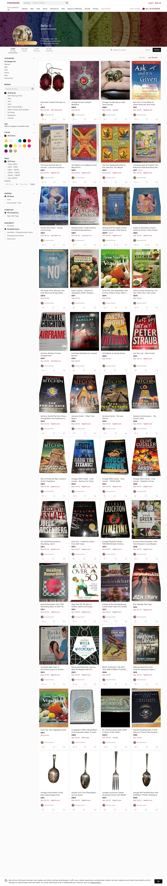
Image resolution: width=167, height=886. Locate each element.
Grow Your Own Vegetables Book (53, 730)
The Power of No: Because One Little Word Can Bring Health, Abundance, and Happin (52, 291)
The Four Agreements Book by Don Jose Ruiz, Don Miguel (114, 166)
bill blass (9, 112)
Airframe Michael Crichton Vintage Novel (51, 354)
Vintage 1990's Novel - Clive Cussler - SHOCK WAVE (113, 480)
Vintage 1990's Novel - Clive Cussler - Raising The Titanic (82, 480)
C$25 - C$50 (11, 167)
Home (45, 9)
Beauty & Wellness (75, 9)
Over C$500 (10, 178)
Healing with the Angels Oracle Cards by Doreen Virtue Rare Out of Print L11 (115, 229)
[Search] (48, 3)
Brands (87, 9)
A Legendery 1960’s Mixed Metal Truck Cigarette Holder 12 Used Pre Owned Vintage (84, 731)
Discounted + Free (12, 203)
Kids (38, 9)
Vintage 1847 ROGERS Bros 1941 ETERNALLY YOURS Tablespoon (145, 794)
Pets (63, 9)
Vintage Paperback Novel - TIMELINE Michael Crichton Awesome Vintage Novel (112, 543)
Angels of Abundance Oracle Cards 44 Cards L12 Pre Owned (145, 229)
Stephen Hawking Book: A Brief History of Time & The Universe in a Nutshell (145, 731)
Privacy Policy (95, 882)
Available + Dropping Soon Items (18, 232)
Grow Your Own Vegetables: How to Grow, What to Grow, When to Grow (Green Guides (115, 291)
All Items (9, 196)
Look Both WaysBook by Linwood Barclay (84, 354)
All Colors (9, 136)
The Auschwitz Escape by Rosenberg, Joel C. (50, 543)
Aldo (7, 98)
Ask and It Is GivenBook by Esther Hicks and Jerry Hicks (144, 103)
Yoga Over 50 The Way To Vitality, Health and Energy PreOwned (81, 605)
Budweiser (10, 115)
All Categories (10, 61)
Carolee (9, 118)
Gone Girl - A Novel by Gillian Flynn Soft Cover (82, 543)
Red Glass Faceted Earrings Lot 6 (53, 103)
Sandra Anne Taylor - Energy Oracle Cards (52, 229)
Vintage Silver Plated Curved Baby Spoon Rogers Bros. (52, 794)
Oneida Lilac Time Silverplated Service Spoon (83, 794)
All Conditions (11, 213)
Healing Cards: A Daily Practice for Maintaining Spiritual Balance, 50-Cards (83, 229)
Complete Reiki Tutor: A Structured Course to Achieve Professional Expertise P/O (52, 668)
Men (32, 9)
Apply (32, 184)
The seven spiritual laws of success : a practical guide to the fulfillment (52, 166)
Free (7, 200)
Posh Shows (105, 9)
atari (7, 101)
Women (25, 9)
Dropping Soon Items (14, 236)
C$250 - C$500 (12, 175)
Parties (95, 9)
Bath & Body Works (13, 107)
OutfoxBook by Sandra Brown (113, 353)
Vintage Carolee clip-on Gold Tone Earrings (113, 103)
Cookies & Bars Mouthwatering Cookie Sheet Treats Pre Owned (114, 605)
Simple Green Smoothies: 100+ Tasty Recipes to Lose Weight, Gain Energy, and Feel (145, 543)
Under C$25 (10, 164)
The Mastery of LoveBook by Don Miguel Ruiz (84, 166)
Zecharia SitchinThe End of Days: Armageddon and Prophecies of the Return (53, 417)
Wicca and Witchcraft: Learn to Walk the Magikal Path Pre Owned (83, 668)
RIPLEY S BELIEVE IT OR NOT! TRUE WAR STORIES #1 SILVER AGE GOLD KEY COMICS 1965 (114, 668)
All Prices (9, 161)
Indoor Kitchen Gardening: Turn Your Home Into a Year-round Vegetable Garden (145, 291)
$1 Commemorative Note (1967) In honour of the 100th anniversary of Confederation (114, 731)
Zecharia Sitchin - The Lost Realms (112, 417)
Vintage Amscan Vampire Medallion (81, 103)
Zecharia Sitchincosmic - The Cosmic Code (144, 417)
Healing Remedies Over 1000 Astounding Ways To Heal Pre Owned (52, 605)
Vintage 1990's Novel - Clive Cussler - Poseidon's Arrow (144, 480)
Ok (158, 881)
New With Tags (11, 216)
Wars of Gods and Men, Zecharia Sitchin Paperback (53, 480)
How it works (135, 9)
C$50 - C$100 (11, 170)
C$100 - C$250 (12, 172)
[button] (28, 3)
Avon (7, 104)
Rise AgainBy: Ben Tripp (142, 604)
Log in (151, 3)
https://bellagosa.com (51, 41)
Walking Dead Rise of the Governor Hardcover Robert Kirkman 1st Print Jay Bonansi (144, 668)
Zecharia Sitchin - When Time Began (82, 417)
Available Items (11, 229)
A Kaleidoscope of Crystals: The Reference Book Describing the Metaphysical (145, 166)
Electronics (54, 9)
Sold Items (10, 239)
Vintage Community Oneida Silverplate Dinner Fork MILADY (114, 794)
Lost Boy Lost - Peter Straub (144, 353)
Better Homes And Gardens (16, 110)
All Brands (10, 93)
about (147, 50)
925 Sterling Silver (13, 96)
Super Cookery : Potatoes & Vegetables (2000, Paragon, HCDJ (82, 291)
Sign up (158, 3)
